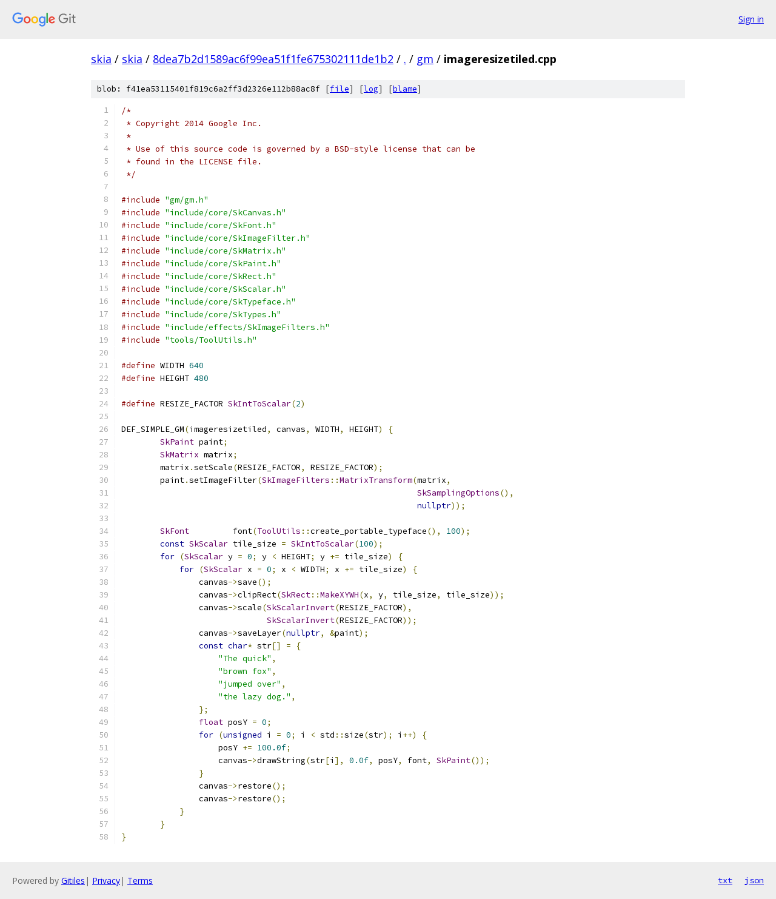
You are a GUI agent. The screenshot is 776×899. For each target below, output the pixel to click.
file (339, 89)
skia (101, 59)
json (754, 880)
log (371, 89)
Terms (140, 880)
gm (424, 59)
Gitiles (73, 880)
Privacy (106, 880)
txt (725, 880)
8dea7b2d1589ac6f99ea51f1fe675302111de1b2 (273, 59)
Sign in (751, 19)
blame (405, 89)
